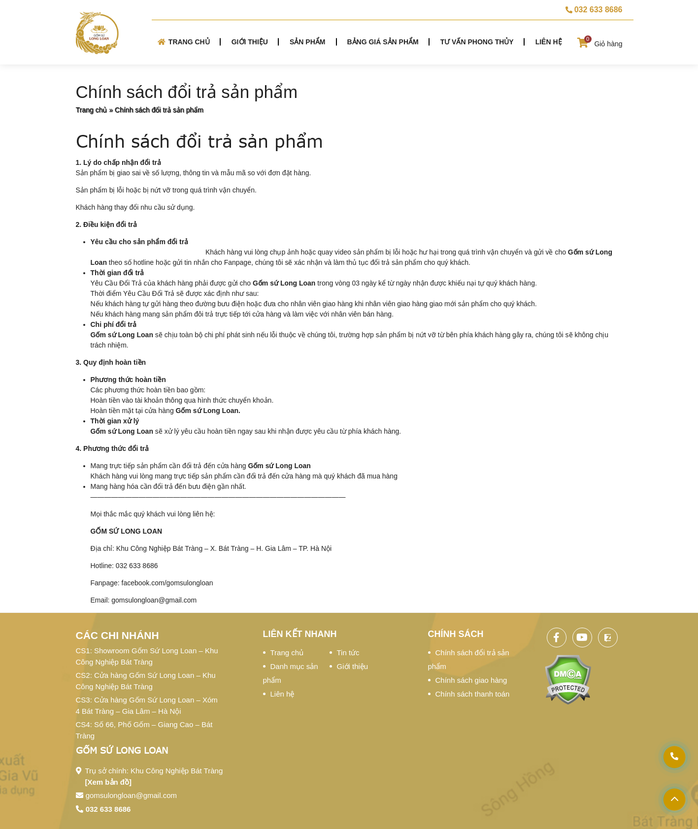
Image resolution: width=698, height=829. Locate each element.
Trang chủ (184, 42)
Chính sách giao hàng (471, 680)
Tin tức (348, 652)
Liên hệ (548, 42)
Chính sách (456, 634)
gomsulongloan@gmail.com (131, 795)
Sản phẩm (307, 42)
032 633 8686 (108, 809)
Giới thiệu (250, 42)
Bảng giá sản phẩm (382, 42)
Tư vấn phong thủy (477, 42)
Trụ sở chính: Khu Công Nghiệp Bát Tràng (154, 776)
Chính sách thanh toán (472, 694)
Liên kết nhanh (300, 634)
